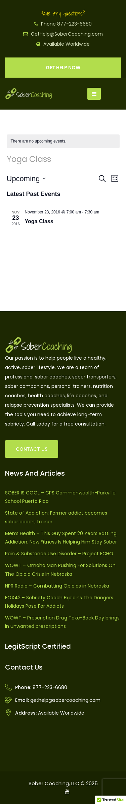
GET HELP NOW (63, 67)
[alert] (63, 141)
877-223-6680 (50, 687)
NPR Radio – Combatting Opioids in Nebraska (57, 585)
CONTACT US (31, 449)
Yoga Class (39, 221)
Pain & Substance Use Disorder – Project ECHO (59, 553)
